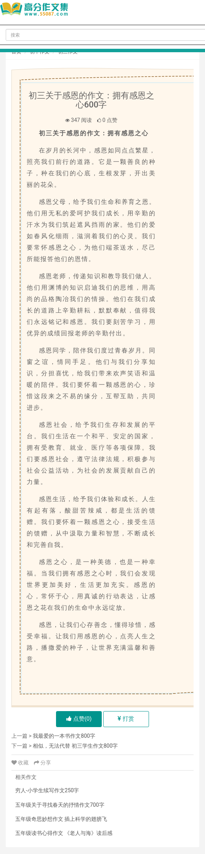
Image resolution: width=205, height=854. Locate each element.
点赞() (79, 718)
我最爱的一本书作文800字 (64, 736)
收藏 (20, 762)
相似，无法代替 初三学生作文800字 (75, 746)
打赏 (126, 718)
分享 (42, 762)
